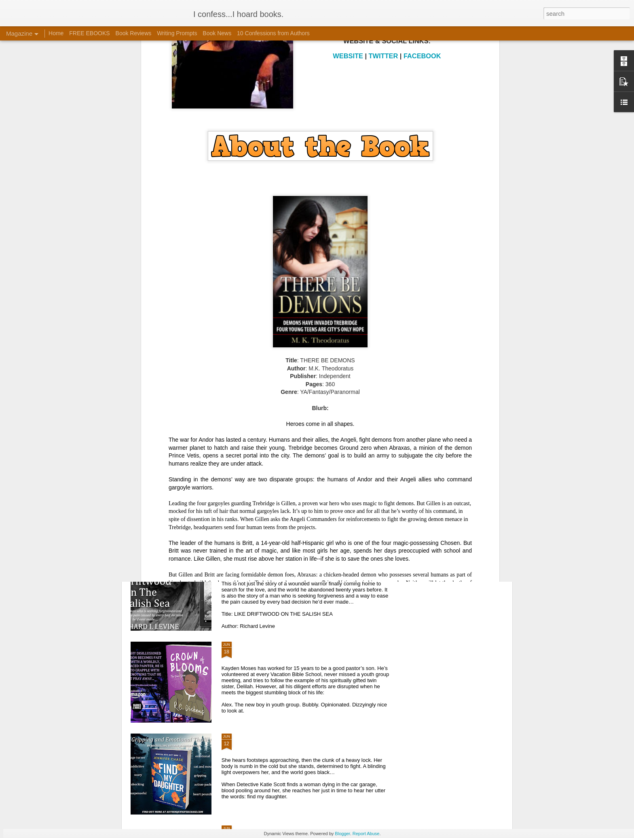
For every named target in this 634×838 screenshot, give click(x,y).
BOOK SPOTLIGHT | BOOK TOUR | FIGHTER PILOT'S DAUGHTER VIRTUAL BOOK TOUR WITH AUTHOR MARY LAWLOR (312, 468)
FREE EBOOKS (89, 33)
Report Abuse (366, 833)
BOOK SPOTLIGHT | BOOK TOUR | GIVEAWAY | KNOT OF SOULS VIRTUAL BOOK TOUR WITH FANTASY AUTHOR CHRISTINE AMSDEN (305, 376)
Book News (217, 33)
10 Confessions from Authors (273, 33)
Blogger (342, 833)
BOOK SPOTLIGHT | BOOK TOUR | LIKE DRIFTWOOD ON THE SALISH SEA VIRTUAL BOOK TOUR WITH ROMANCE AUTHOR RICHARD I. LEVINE (311, 564)
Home (56, 33)
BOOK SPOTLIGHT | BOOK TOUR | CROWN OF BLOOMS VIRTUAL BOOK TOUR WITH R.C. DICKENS (303, 652)
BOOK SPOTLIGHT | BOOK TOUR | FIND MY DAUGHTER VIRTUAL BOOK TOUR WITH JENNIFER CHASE (312, 744)
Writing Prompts (177, 33)
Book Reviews (134, 33)
